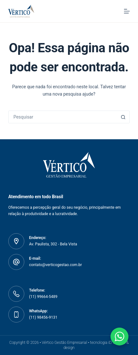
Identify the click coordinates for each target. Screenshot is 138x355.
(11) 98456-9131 (43, 317)
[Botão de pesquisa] (123, 117)
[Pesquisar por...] (63, 117)
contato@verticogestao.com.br (55, 265)
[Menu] (127, 11)
